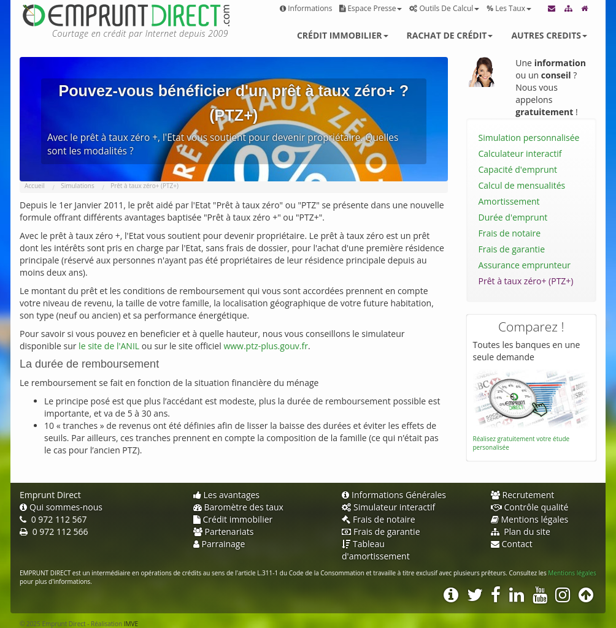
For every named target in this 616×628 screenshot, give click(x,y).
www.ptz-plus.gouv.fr (265, 346)
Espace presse (370, 8)
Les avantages (226, 495)
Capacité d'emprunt (518, 169)
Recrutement (523, 495)
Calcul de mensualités (522, 185)
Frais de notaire (510, 233)
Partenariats (223, 531)
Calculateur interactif (520, 153)
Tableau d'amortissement (376, 550)
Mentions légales (530, 519)
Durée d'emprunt (513, 217)
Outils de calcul (444, 8)
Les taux (509, 8)
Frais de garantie (512, 249)
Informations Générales (394, 495)
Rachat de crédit (450, 35)
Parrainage (219, 544)
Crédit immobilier (342, 35)
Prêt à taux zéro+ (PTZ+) (526, 281)
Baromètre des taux (238, 507)
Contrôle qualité (530, 507)
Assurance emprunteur (525, 265)
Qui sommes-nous (61, 507)
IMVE (131, 623)
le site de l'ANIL (109, 346)
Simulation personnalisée (529, 137)
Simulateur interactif (388, 507)
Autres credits (549, 35)
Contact (512, 544)
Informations (306, 8)
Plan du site (520, 531)
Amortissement (509, 201)
